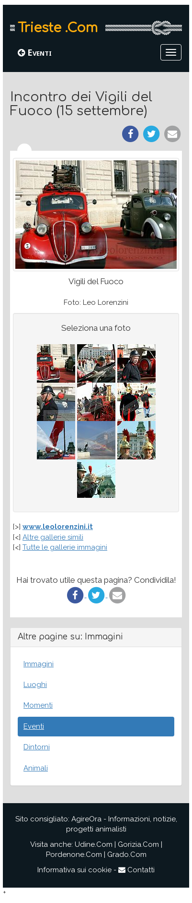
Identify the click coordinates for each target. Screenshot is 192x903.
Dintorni (36, 747)
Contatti (136, 870)
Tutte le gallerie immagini (65, 547)
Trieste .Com (58, 28)
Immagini (38, 664)
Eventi (35, 52)
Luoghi (35, 684)
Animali (35, 768)
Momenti (38, 705)
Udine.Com (94, 844)
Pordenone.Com (74, 854)
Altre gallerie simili (53, 537)
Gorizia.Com (138, 844)
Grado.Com (127, 854)
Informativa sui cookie (74, 870)
